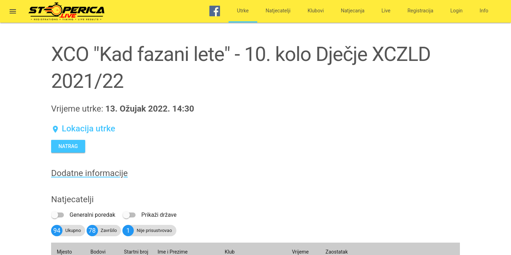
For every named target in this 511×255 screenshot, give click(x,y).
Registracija (420, 10)
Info (484, 10)
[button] (12, 12)
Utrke (243, 10)
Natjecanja (353, 10)
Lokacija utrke (83, 129)
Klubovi (316, 10)
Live (385, 10)
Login (456, 10)
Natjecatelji (278, 10)
